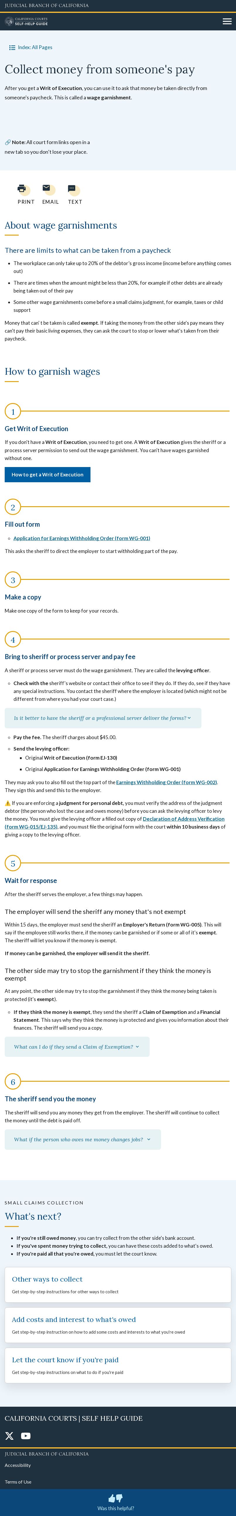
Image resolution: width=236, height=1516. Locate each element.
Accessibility (18, 1465)
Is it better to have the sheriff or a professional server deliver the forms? (103, 718)
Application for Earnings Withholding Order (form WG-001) (81, 538)
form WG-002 (199, 782)
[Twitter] (9, 1436)
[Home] (111, 22)
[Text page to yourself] (73, 194)
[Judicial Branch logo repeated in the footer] (118, 1453)
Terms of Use (18, 1481)
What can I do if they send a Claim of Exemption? (77, 1046)
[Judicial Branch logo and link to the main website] (118, 6)
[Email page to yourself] (49, 194)
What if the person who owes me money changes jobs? (83, 1139)
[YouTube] (25, 1436)
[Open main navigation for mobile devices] (227, 21)
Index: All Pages (29, 47)
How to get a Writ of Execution (47, 474)
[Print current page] (23, 194)
